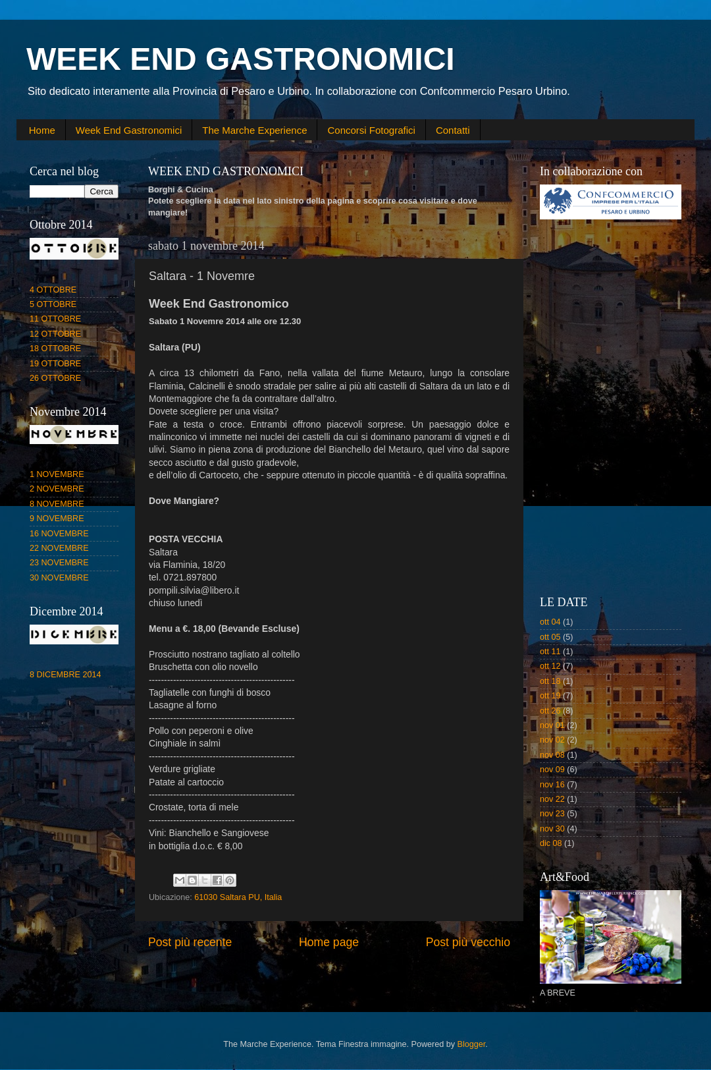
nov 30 (552, 828)
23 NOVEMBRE (59, 562)
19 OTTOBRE (55, 363)
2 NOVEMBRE (57, 488)
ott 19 (550, 695)
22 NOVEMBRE (59, 548)
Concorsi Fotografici (371, 130)
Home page (329, 942)
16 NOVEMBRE (59, 533)
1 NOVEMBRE (57, 474)
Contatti (453, 130)
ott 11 (550, 651)
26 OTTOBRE (55, 378)
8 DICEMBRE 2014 (65, 674)
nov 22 (552, 799)
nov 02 (552, 740)
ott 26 (550, 711)
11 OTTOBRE (55, 319)
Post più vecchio (468, 942)
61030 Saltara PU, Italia (238, 897)
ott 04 (550, 622)
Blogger (472, 1044)
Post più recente (190, 942)
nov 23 (552, 813)
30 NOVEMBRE (59, 577)
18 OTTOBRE (55, 348)
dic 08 (551, 843)
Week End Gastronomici (129, 130)
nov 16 (552, 784)
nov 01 (552, 725)
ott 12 (550, 666)
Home (42, 130)
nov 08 (552, 755)
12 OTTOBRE (55, 334)
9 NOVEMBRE (57, 518)
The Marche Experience (254, 130)
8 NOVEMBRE (57, 504)
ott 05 (550, 637)
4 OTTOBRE (53, 290)
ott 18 (550, 681)
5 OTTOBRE (53, 304)
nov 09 (552, 769)
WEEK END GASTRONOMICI (240, 59)
